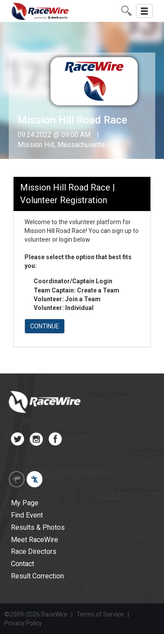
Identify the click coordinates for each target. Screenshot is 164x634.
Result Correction (37, 576)
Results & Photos (38, 527)
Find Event (27, 515)
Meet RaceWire (34, 539)
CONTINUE (44, 326)
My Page (24, 503)
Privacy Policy (23, 623)
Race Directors (33, 551)
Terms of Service (100, 614)
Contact (22, 564)
